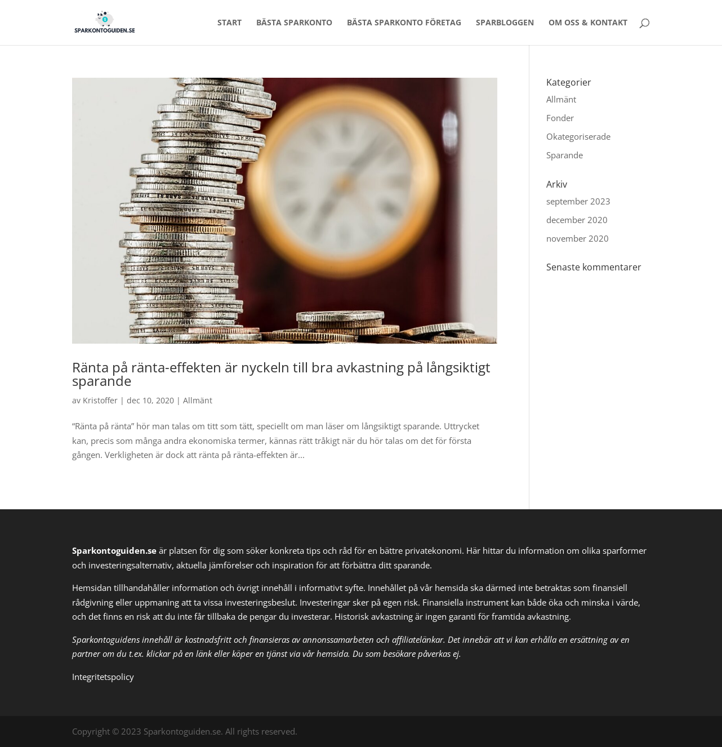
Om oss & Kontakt (588, 23)
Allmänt (197, 400)
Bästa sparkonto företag (404, 23)
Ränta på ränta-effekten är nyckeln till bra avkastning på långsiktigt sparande (281, 374)
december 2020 (577, 219)
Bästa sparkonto (294, 23)
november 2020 (577, 238)
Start (229, 23)
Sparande (564, 155)
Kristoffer (100, 400)
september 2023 (578, 201)
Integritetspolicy (103, 676)
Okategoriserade (578, 136)
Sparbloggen (505, 23)
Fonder (560, 117)
